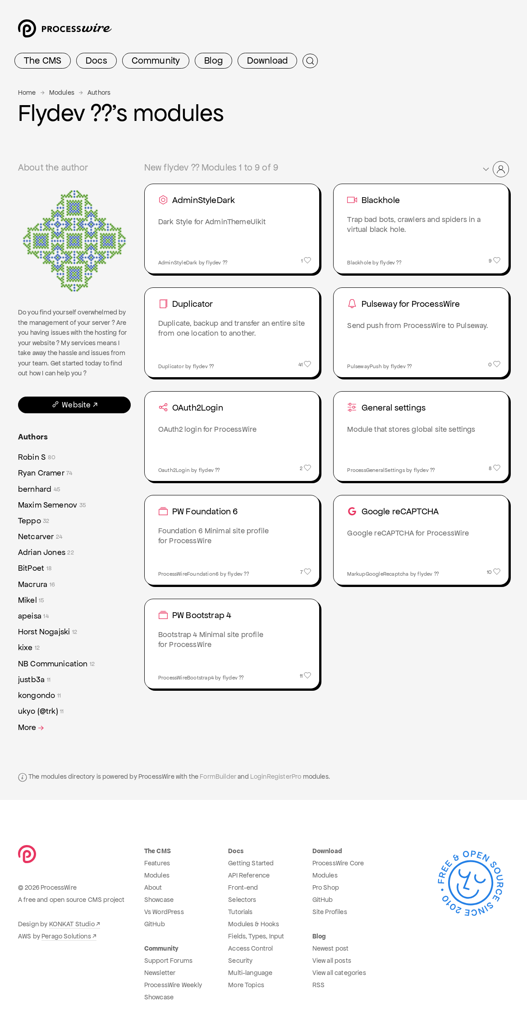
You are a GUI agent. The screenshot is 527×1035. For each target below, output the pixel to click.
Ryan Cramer (45, 473)
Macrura (36, 584)
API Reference (249, 875)
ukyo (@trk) (41, 711)
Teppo (34, 521)
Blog (213, 60)
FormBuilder (218, 776)
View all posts (331, 960)
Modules (61, 92)
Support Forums (168, 960)
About (153, 887)
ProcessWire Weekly (173, 985)
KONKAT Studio (72, 924)
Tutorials (240, 912)
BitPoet (35, 568)
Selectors (242, 900)
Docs (96, 60)
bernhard (39, 489)
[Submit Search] (310, 61)
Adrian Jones (46, 552)
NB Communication (56, 664)
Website (71, 405)
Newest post (330, 948)
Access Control (250, 948)
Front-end (243, 887)
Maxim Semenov (52, 505)
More (32, 727)
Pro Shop (325, 887)
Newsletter (160, 973)
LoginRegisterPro (276, 776)
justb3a (34, 679)
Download (267, 60)
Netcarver (40, 536)
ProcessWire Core (338, 863)
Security (240, 960)
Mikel (31, 600)
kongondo (39, 695)
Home (27, 92)
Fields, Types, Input (256, 936)
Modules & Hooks (253, 924)
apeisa (33, 616)
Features (157, 863)
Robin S (36, 457)
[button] (495, 169)
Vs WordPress (164, 912)
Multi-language (250, 973)
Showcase (159, 900)
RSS (318, 985)
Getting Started (251, 863)
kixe (29, 647)
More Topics (246, 985)
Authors (98, 92)
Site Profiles (329, 912)
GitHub (154, 924)
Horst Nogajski (47, 632)
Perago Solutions (66, 936)
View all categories (339, 973)
